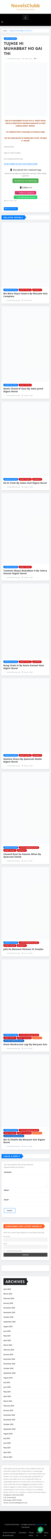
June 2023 (7, 1443)
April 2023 (7, 1452)
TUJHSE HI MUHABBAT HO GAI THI (20, 31)
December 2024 (9, 1359)
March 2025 (7, 1345)
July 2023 (6, 1438)
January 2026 (8, 1303)
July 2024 (6, 1382)
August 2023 (8, 1434)
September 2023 (9, 1429)
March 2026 (7, 1294)
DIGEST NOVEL (11, 209)
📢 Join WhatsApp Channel (25, 197)
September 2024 (9, 1373)
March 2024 (7, 1401)
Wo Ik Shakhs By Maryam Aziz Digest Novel (24, 1141)
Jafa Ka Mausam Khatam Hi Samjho (23, 949)
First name (6, 1236)
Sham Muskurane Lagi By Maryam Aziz (25, 1044)
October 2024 (8, 1368)
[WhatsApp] (40, 1529)
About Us (46, 1534)
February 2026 (8, 1298)
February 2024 (8, 1406)
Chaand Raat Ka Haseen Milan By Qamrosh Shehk (22, 855)
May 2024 (6, 1392)
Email (6, 1199)
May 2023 (6, 1448)
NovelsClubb (25, 6)
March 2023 (7, 1457)
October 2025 (8, 1317)
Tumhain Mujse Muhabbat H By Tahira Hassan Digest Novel (25, 572)
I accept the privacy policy (12, 1251)
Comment (7, 1172)
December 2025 (9, 1308)
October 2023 (8, 1424)
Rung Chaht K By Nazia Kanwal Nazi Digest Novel (23, 667)
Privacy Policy (31, 1534)
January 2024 (8, 1410)
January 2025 (8, 1354)
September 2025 (9, 1322)
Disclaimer (22, 1533)
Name (6, 1190)
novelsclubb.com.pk (14, 59)
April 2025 (7, 1340)
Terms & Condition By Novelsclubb (9, 1534)
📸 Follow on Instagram (25, 193)
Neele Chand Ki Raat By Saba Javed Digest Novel (23, 390)
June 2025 (7, 1331)
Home (5, 31)
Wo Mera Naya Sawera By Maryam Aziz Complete (25, 295)
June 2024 (7, 1387)
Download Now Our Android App (25, 181)
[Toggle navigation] (25, 18)
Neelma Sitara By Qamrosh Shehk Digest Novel (22, 760)
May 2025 (6, 1336)
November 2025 (9, 1312)
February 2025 (8, 1350)
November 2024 (9, 1364)
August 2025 (8, 1326)
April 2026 (7, 1289)
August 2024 (8, 1378)
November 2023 (9, 1420)
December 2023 (9, 1415)
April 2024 (7, 1396)
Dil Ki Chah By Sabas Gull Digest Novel (25, 482)
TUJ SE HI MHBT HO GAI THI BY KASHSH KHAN (21, 164)
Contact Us (39, 1534)
